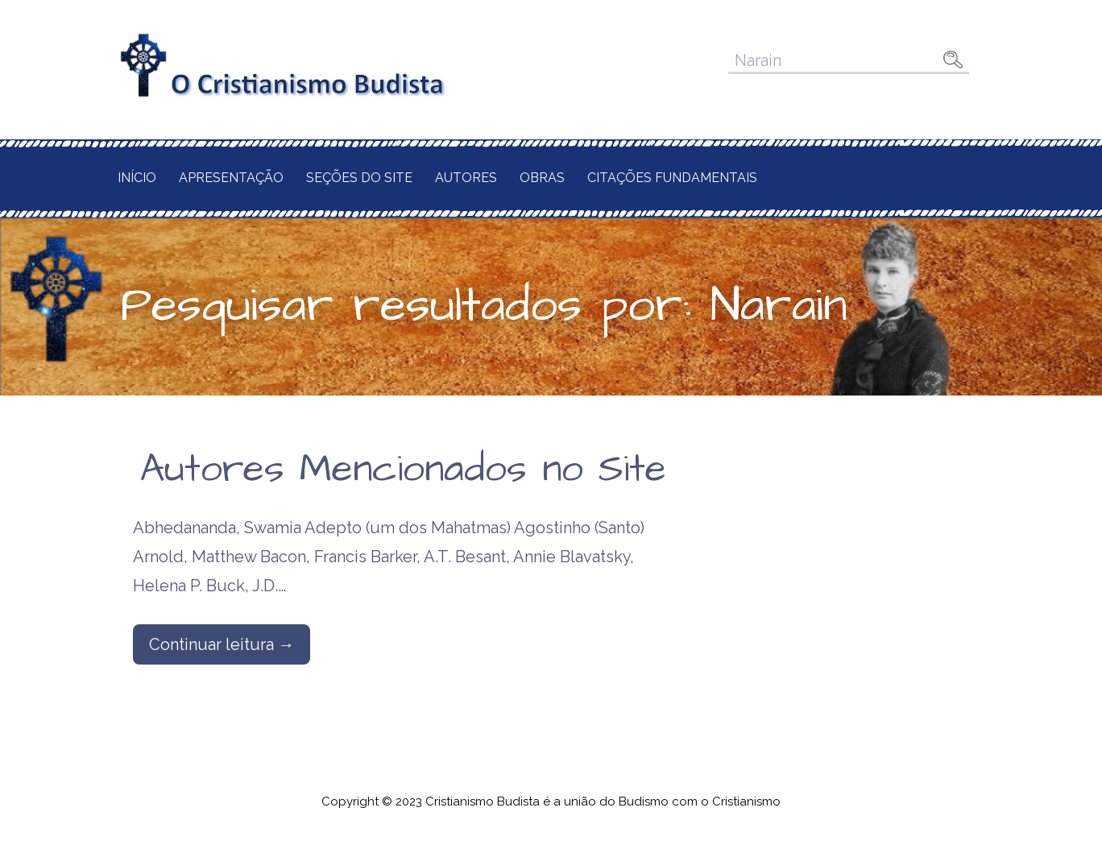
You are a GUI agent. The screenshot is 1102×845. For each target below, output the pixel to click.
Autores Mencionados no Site (403, 469)
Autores (466, 177)
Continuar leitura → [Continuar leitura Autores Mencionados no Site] (221, 644)
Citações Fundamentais (672, 177)
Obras (542, 177)
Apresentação (231, 177)
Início (137, 177)
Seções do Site (359, 177)
